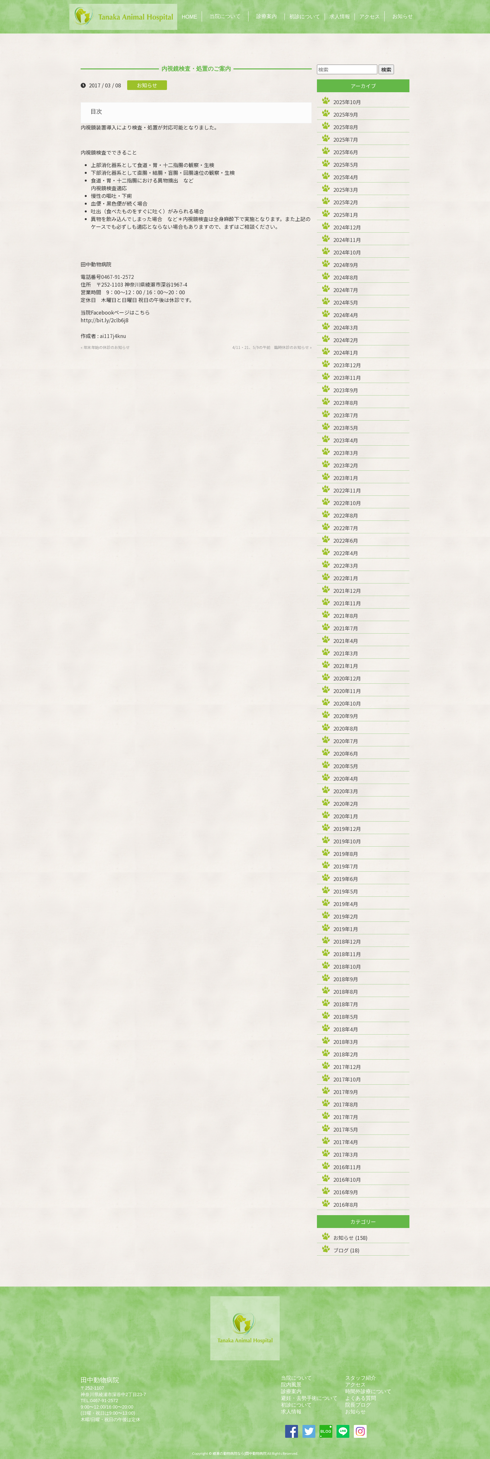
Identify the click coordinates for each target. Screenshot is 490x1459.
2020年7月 (345, 741)
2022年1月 (345, 578)
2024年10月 (347, 252)
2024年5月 (345, 302)
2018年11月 (347, 954)
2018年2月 (345, 1054)
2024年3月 (345, 327)
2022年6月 (345, 540)
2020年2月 (345, 803)
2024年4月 (345, 315)
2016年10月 (347, 1179)
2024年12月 (347, 227)
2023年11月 (347, 377)
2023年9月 (345, 390)
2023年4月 (345, 440)
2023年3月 (345, 453)
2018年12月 (347, 941)
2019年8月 (345, 854)
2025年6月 (345, 152)
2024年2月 (345, 340)
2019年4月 (345, 904)
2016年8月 (345, 1204)
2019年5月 (345, 891)
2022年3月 (345, 565)
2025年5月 (345, 164)
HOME (189, 17)
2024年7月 (345, 290)
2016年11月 (347, 1167)
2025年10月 (347, 102)
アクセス (369, 16)
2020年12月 (347, 678)
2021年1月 (345, 666)
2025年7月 (345, 139)
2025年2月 (345, 202)
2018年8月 (345, 991)
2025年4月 (345, 177)
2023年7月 (345, 415)
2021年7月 (345, 628)
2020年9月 (345, 716)
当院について (225, 16)
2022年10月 (347, 503)
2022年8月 (345, 515)
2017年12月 (347, 1067)
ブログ (341, 1250)
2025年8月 (345, 127)
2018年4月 (345, 1029)
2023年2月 (345, 465)
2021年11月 (347, 603)
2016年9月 (345, 1192)
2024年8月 (345, 277)
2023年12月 (347, 365)
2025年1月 (345, 214)
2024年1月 (345, 352)
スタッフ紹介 (360, 1378)
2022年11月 (347, 490)
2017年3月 (345, 1154)
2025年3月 (345, 189)
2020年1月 (345, 816)
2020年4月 (345, 778)
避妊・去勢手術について (309, 1398)
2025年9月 (345, 114)
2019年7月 (345, 866)
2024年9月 (345, 265)
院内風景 (291, 1384)
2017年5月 (345, 1129)
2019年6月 (345, 879)
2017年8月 (345, 1104)
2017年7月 (345, 1117)
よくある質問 (360, 1398)
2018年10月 (347, 966)
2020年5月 (345, 766)
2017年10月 (347, 1079)
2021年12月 (347, 590)
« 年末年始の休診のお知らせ (105, 347)
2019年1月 (345, 929)
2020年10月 (347, 703)
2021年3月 (345, 653)
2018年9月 (345, 979)
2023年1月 (345, 478)
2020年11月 (347, 691)
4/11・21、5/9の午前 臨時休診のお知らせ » (272, 347)
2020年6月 (345, 753)
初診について (304, 16)
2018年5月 (345, 1016)
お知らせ (402, 16)
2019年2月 (345, 916)
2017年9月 (345, 1092)
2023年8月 (345, 402)
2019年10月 (347, 841)
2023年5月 (345, 427)
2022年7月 (345, 528)
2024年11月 (347, 240)
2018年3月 (345, 1041)
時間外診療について (368, 1391)
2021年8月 (345, 615)
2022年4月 (345, 553)
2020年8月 (345, 728)
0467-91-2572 (117, 276)
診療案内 (266, 16)
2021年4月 (345, 641)
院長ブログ (358, 1405)
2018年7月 (345, 1004)
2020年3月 (345, 791)
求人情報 (339, 16)
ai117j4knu (113, 336)
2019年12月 (347, 828)
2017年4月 (345, 1142)
